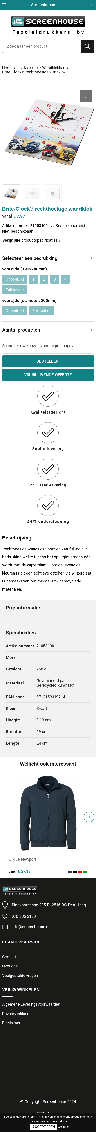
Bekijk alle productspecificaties (31, 240)
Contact (9, 956)
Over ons (10, 966)
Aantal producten (21, 330)
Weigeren (63, 1126)
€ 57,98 (20, 871)
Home (7, 67)
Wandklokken (53, 67)
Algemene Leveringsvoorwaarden (31, 1004)
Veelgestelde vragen (20, 975)
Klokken (31, 67)
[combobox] (41, 46)
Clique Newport (22, 859)
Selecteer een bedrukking (30, 258)
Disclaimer (11, 1023)
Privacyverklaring (17, 1013)
